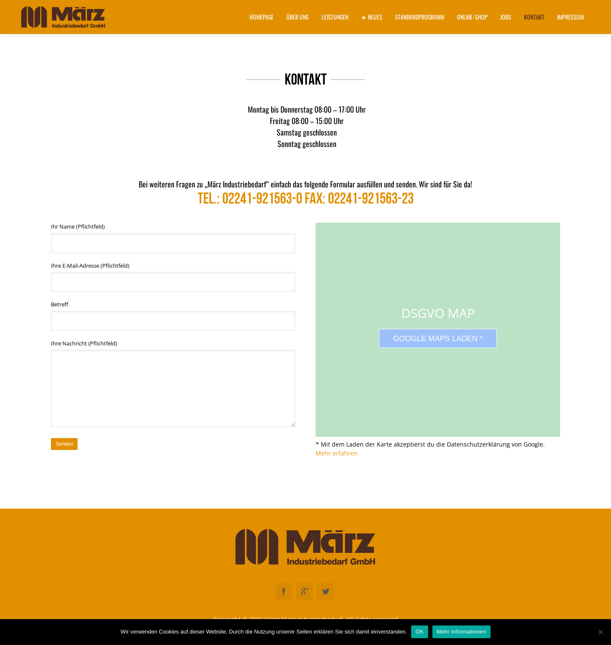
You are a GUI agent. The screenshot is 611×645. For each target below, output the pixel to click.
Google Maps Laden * (437, 338)
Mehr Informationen (461, 631)
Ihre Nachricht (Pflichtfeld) (173, 383)
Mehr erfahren (337, 453)
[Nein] (600, 632)
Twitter (325, 591)
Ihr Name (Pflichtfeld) (173, 238)
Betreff (173, 315)
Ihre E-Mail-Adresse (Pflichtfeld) (173, 277)
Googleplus (304, 591)
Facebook (283, 591)
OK (419, 631)
